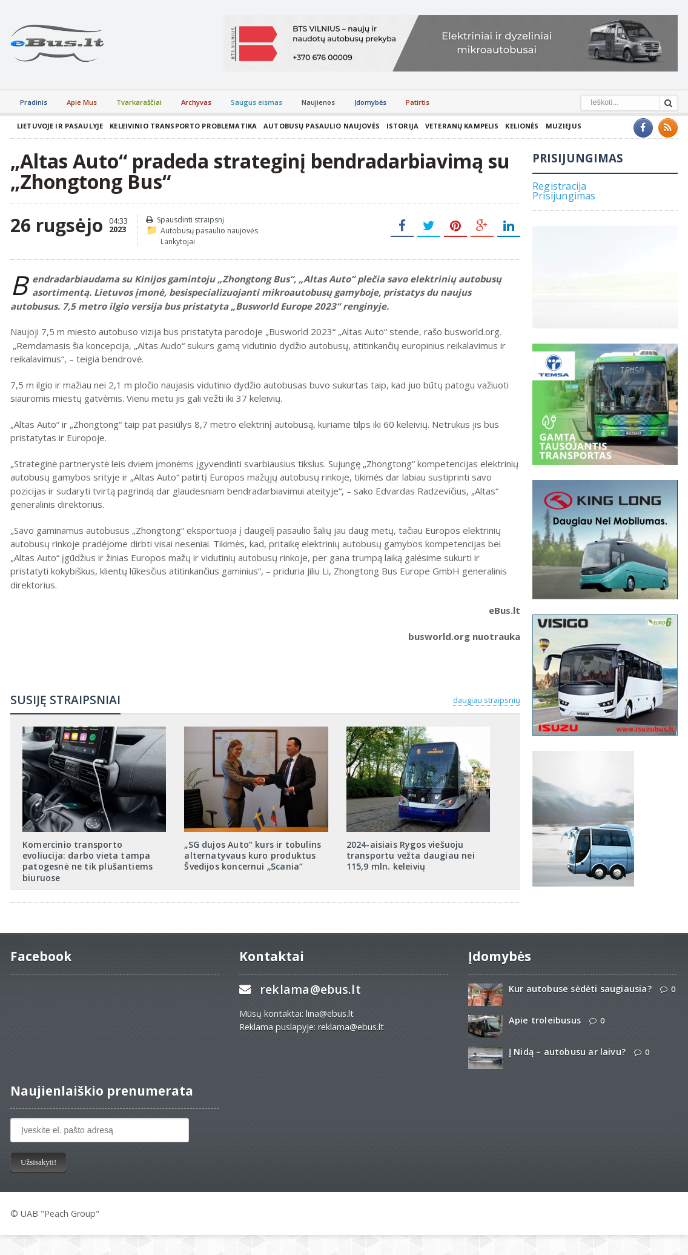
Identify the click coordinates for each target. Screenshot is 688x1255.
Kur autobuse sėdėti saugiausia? (578, 978)
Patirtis (417, 102)
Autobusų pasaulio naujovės (315, 125)
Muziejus (553, 125)
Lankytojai (177, 241)
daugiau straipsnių (486, 699)
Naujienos (318, 102)
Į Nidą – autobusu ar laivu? (566, 1041)
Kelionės (512, 125)
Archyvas (196, 102)
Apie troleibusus (544, 1009)
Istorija (395, 125)
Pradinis (33, 102)
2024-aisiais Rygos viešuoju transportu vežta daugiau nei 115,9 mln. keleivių (409, 855)
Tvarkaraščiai (139, 102)
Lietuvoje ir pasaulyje (59, 125)
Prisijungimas (563, 195)
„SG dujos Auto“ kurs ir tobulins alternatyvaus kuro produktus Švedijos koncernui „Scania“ (250, 855)
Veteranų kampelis (453, 125)
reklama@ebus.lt (309, 978)
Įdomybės (370, 102)
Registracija (558, 186)
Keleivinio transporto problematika (180, 125)
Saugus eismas (256, 102)
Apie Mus (82, 102)
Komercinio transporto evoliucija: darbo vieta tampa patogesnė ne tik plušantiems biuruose (93, 855)
